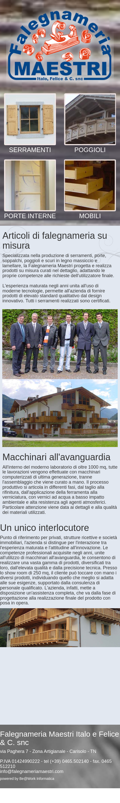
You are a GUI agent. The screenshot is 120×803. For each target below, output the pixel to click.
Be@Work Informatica (36, 779)
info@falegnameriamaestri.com (31, 771)
